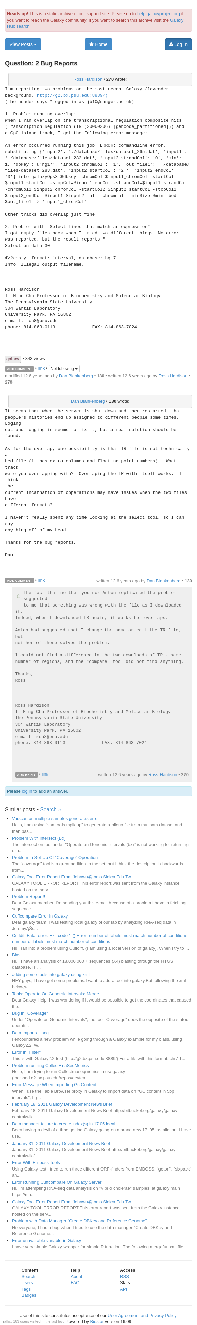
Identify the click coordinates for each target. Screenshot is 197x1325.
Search (28, 1276)
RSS (124, 1276)
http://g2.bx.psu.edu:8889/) (72, 96)
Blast (17, 954)
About (76, 1276)
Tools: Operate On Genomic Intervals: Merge (55, 993)
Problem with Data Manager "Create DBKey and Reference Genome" (79, 1220)
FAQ (75, 1282)
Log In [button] (178, 44)
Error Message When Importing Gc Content (54, 1084)
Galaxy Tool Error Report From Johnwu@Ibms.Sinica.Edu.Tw (71, 876)
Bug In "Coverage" (30, 1013)
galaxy (12, 358)
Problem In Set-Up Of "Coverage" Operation (55, 857)
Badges (29, 1295)
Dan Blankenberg (76, 375)
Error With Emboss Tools (36, 1162)
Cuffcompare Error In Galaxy (40, 916)
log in (27, 791)
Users (27, 1282)
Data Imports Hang (30, 1032)
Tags (26, 1289)
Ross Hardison (88, 79)
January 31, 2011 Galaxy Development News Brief (61, 1143)
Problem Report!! (28, 896)
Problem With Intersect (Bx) (39, 838)
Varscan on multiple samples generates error (55, 818)
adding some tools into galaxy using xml (51, 974)
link (41, 368)
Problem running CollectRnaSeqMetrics (50, 1065)
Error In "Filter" (26, 1052)
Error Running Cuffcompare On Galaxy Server (57, 1182)
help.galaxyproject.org (158, 13)
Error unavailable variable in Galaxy (46, 1240)
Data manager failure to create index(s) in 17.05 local (63, 1123)
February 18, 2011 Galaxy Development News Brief (62, 1104)
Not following (64, 368)
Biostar (97, 1321)
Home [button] (98, 44)
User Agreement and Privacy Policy (142, 1315)
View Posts (23, 44)
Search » (50, 809)
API (123, 1289)
